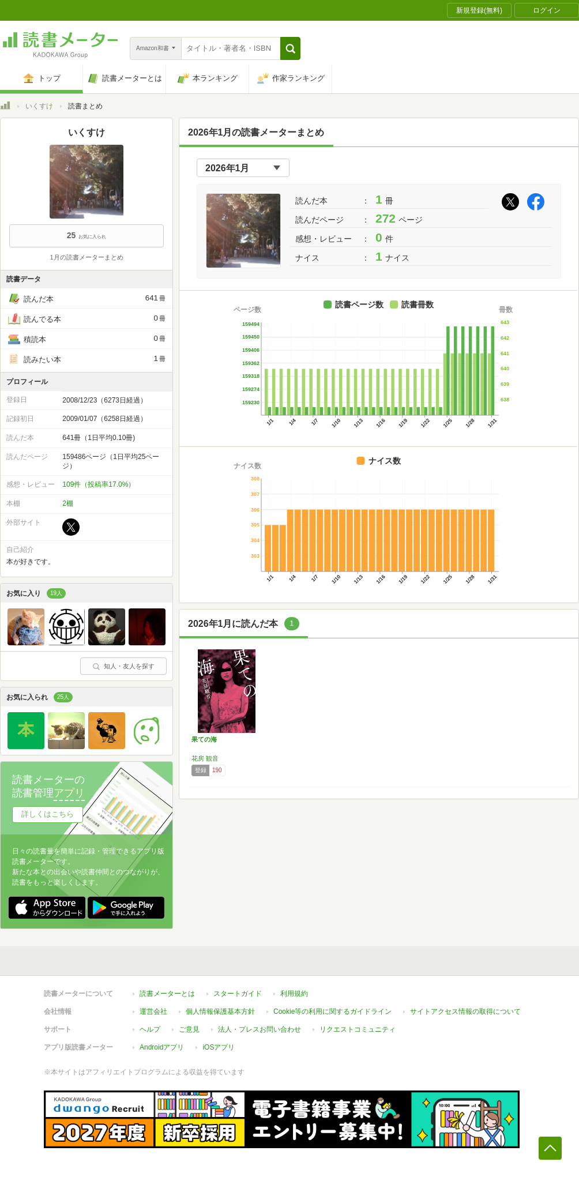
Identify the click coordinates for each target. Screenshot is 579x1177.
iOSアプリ (218, 1047)
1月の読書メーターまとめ (86, 257)
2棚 (67, 503)
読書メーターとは (167, 993)
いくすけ (39, 106)
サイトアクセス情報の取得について (465, 1011)
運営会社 (153, 1011)
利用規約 (294, 993)
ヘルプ (150, 1029)
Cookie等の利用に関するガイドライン (332, 1011)
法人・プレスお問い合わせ (259, 1029)
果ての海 (204, 739)
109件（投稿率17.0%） (98, 484)
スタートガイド (237, 993)
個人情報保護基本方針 (220, 1011)
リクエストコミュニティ (357, 1029)
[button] (290, 48)
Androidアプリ (162, 1047)
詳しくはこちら (47, 814)
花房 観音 (205, 758)
